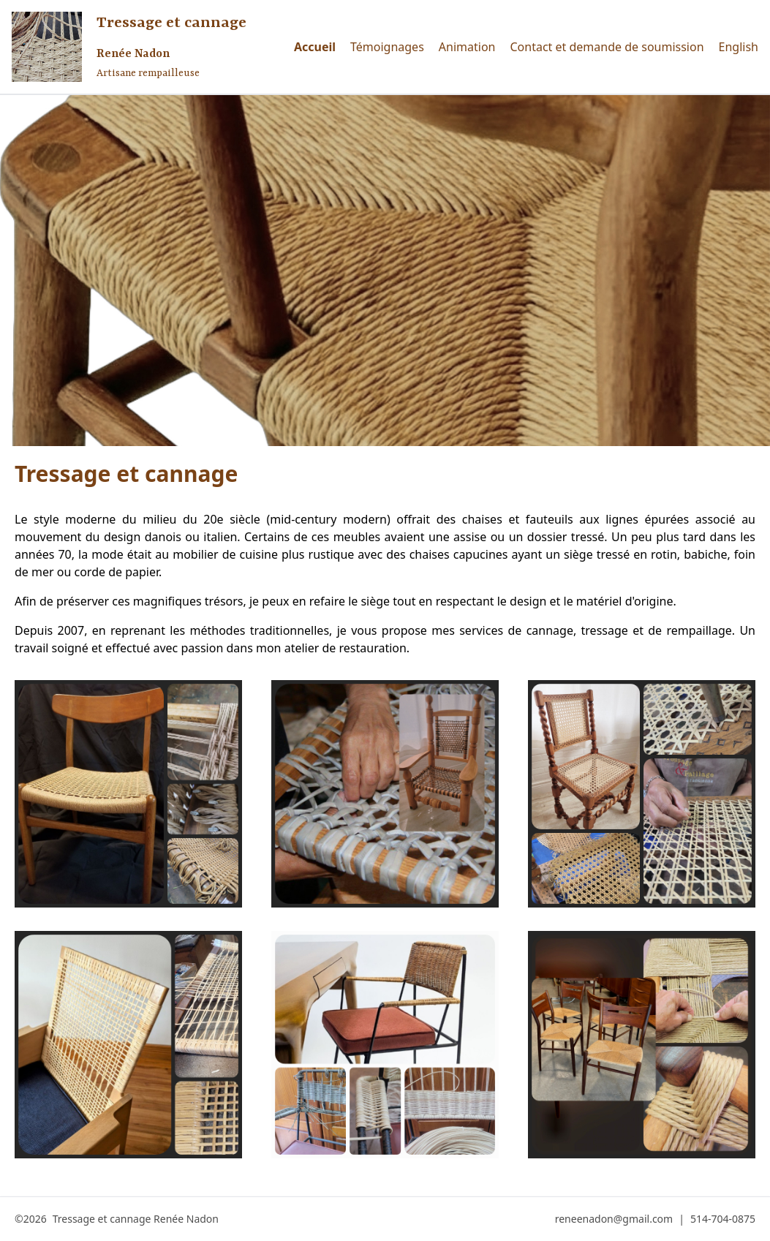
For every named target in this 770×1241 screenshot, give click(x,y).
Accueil (315, 47)
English (738, 47)
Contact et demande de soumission (606, 47)
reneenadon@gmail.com (614, 1219)
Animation (467, 47)
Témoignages (387, 47)
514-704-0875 (722, 1219)
